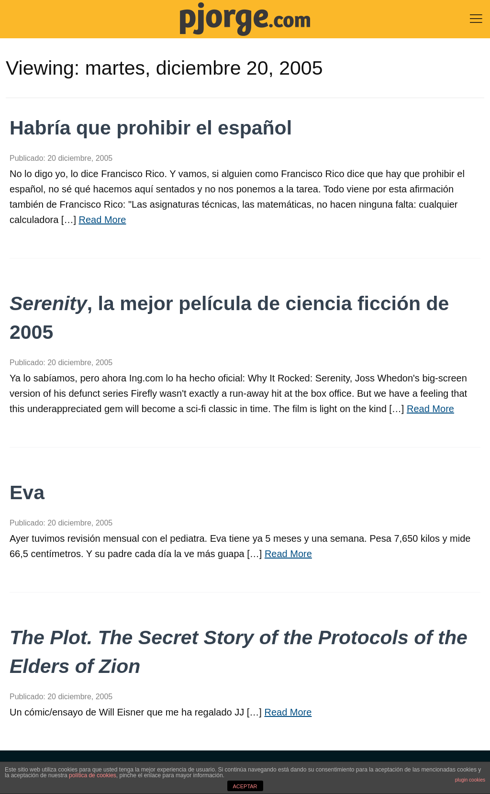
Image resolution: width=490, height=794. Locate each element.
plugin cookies (470, 780)
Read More (102, 219)
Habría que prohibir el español (151, 128)
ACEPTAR (245, 786)
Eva (27, 492)
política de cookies (92, 775)
